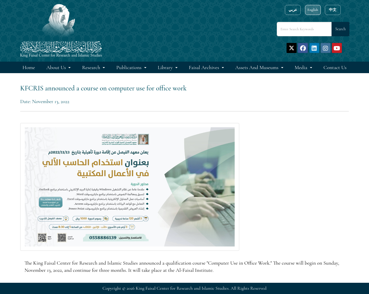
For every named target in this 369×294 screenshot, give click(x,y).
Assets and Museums (257, 67)
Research (91, 67)
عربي (293, 9)
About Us (56, 67)
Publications (129, 67)
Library (166, 67)
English (312, 9)
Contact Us (335, 67)
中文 (332, 9)
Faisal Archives (204, 67)
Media (301, 67)
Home (28, 67)
